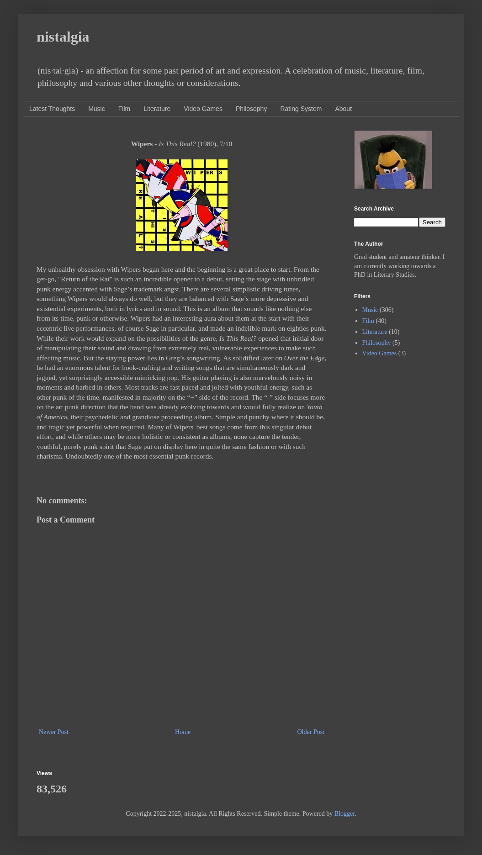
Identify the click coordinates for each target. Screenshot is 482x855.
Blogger (344, 813)
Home (183, 731)
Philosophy (251, 108)
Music (96, 108)
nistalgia (63, 36)
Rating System (301, 108)
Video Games (203, 108)
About (343, 108)
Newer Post (54, 731)
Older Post (311, 731)
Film (124, 108)
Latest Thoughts (52, 108)
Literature (156, 108)
